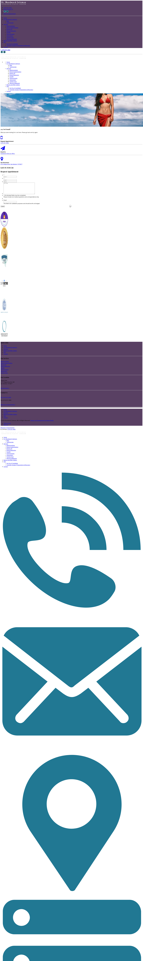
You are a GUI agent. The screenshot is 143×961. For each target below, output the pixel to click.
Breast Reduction (11, 31)
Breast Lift (9, 29)
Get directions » (5, 390)
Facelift (8, 32)
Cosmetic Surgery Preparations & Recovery (18, 45)
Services (6, 24)
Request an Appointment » (8, 407)
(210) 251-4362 (8, 8)
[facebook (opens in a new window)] (5, 12)
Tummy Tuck (10, 37)
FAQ (5, 42)
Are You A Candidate (12, 44)
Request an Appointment (7, 430)
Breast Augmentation (12, 27)
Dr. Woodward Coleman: (10, 19)
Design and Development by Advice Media (42, 423)
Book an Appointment (10, 14)
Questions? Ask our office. (8, 153)
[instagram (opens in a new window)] (7, 12)
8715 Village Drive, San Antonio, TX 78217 (11, 164)
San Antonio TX (8, 9)
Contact (6, 47)
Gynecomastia (10, 34)
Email (5, 202)
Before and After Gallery (10, 40)
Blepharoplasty (11, 26)
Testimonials (10, 23)
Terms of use (7, 425)
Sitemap (6, 427)
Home (5, 18)
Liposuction (10, 36)
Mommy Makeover (12, 39)
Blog (8, 21)
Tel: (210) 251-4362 (6, 399)
